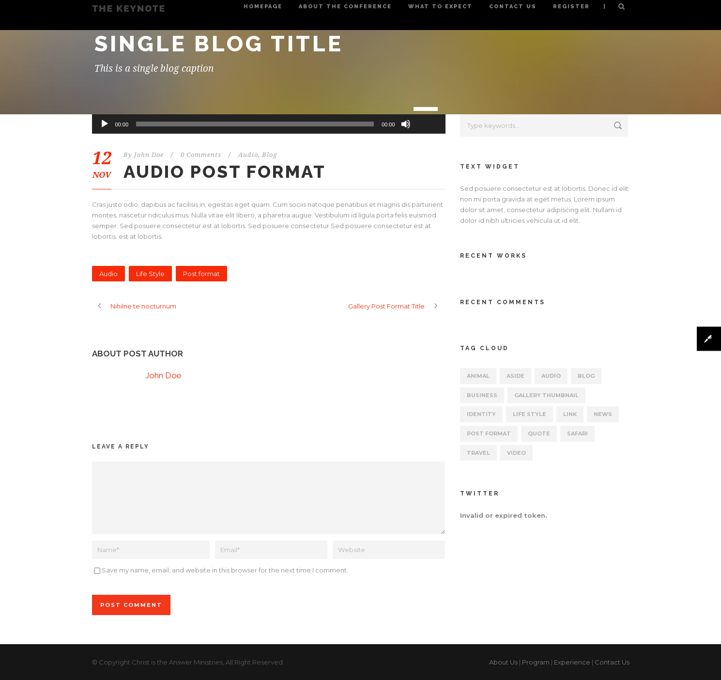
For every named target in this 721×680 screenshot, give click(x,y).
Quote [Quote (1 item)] (539, 433)
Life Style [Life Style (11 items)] (529, 414)
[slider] (255, 124)
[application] (268, 124)
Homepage (263, 6)
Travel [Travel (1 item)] (478, 452)
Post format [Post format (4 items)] (489, 433)
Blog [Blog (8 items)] (586, 375)
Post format (201, 274)
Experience (572, 662)
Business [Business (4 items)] (482, 395)
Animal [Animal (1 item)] (478, 375)
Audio (248, 154)
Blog (269, 154)
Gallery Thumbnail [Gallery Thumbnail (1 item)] (546, 395)
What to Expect (440, 6)
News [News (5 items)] (603, 414)
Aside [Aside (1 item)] (515, 375)
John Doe (149, 154)
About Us (503, 662)
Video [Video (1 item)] (516, 452)
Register (571, 6)
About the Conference (345, 6)
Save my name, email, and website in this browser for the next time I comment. (225, 570)
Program (536, 662)
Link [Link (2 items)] (570, 414)
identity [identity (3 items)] (481, 414)
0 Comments (201, 154)
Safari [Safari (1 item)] (577, 433)
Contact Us (513, 6)
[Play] (104, 124)
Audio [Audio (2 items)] (551, 375)
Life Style (150, 274)
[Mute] (406, 124)
